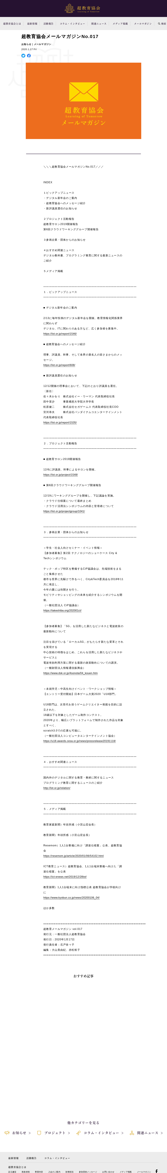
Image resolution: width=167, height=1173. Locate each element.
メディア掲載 (120, 23)
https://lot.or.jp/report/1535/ (60, 422)
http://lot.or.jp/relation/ (56, 788)
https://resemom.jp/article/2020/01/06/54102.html (73, 856)
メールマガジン (143, 23)
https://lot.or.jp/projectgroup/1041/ (64, 511)
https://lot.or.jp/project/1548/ (60, 474)
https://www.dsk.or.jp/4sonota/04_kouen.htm (70, 673)
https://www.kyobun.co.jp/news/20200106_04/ (71, 897)
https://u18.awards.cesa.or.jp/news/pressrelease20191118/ (79, 741)
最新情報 (32, 23)
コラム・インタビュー (72, 23)
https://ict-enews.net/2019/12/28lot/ (65, 876)
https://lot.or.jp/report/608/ (59, 365)
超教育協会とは (12, 23)
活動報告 (49, 23)
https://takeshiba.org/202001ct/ (62, 610)
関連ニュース (99, 23)
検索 (162, 23)
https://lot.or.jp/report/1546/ (60, 333)
